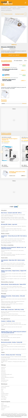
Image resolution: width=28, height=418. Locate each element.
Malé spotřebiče (13, 7)
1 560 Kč (23, 80)
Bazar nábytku (3, 399)
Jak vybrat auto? (4, 381)
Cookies (25, 415)
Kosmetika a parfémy (4, 393)
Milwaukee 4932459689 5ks (8, 47)
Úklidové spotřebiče (21, 7)
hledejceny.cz (3, 367)
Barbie (2, 389)
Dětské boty (3, 396)
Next (26, 151)
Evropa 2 (2, 409)
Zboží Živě (3, 368)
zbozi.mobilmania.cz (5, 7)
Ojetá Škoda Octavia (4, 380)
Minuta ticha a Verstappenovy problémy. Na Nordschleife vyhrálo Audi (13, 264)
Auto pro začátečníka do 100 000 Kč (7, 377)
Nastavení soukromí (10, 416)
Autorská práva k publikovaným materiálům (8, 414)
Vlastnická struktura (18, 416)
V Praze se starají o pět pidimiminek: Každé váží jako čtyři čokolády (12, 238)
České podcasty (4, 405)
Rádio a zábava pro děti (5, 406)
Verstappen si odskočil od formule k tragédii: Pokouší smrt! (11, 228)
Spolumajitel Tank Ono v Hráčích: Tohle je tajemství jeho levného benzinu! (14, 219)
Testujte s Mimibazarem (5, 386)
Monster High (3, 387)
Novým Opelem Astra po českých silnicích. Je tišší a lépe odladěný (12, 263)
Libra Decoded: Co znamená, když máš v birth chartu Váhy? (11, 326)
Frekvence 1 (3, 408)
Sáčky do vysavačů (16, 8)
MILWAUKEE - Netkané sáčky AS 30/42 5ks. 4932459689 (9, 80)
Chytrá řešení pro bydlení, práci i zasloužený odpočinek (10, 337)
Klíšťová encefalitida (4, 336)
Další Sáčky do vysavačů (6, 137)
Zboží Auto (3, 378)
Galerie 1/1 (14, 44)
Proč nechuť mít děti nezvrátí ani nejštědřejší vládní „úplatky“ (11, 286)
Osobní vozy (3, 370)
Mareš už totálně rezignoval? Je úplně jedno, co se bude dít (11, 240)
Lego (2, 390)
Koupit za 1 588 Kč (14, 55)
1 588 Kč (23, 70)
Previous (1, 151)
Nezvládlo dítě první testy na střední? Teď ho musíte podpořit (11, 334)
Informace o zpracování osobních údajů (16, 415)
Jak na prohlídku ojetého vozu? (6, 374)
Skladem (24, 65)
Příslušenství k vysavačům (6, 8)
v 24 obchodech (5, 166)
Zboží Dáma (3, 371)
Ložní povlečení (4, 397)
